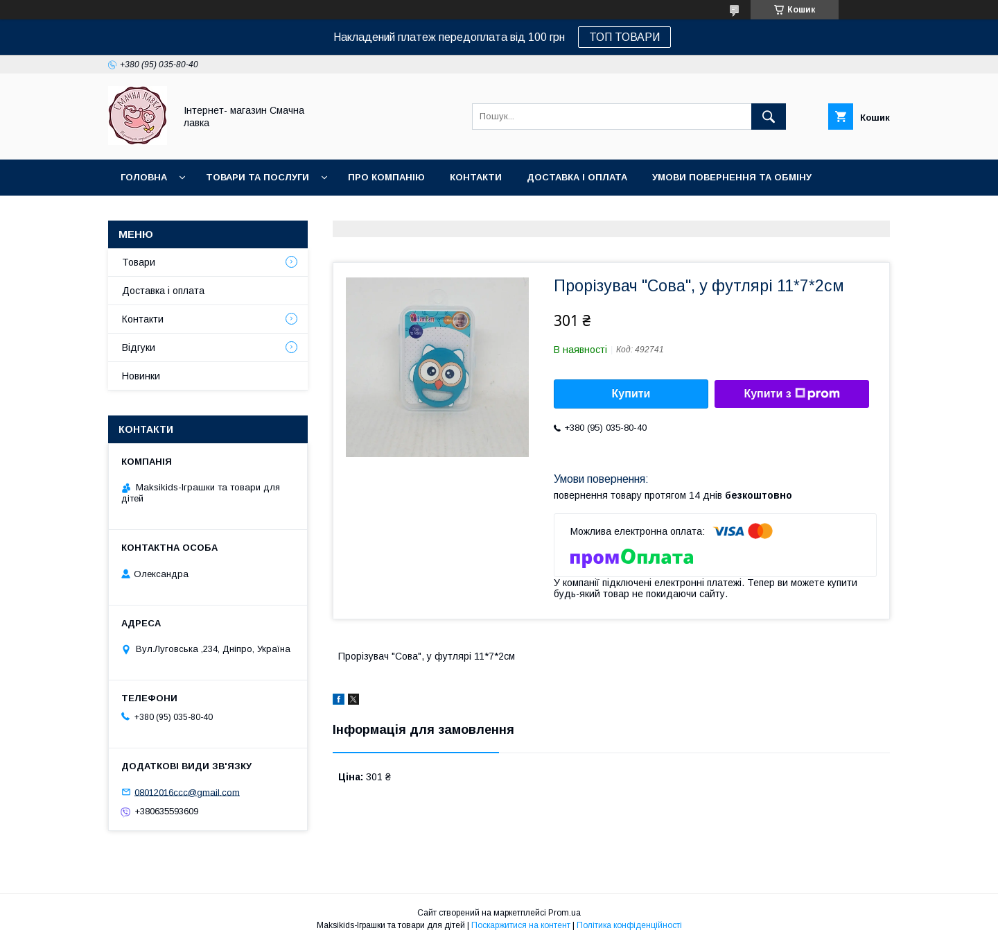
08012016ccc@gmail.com (187, 792)
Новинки (144, 213)
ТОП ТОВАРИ (624, 37)
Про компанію (386, 177)
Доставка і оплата (577, 177)
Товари (138, 262)
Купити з (791, 394)
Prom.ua (564, 913)
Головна (144, 177)
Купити (631, 394)
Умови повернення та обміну (732, 177)
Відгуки (138, 347)
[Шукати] (768, 116)
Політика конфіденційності (629, 925)
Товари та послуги (257, 177)
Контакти (476, 177)
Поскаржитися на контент (520, 925)
